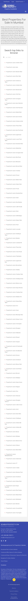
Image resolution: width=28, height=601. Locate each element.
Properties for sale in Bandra (12, 503)
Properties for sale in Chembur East (14, 292)
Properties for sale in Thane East (13, 247)
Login (12, 1)
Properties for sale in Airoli (12, 409)
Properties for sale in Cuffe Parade (14, 206)
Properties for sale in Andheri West (14, 62)
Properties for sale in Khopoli (12, 337)
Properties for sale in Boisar (12, 431)
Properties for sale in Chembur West (14, 274)
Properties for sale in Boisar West (14, 364)
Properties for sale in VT (11, 463)
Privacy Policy (14, 594)
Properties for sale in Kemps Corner (14, 319)
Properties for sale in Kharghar (13, 328)
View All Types (4, 561)
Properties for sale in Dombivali (13, 359)
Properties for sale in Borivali (12, 373)
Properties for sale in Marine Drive (14, 440)
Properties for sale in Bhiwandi (13, 161)
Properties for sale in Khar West (13, 76)
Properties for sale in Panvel (12, 175)
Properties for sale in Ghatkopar (13, 418)
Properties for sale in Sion (12, 391)
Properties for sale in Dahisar (13, 445)
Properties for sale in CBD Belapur (14, 215)
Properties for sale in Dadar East (13, 458)
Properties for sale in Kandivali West (14, 143)
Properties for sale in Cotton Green (14, 404)
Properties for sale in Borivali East (14, 265)
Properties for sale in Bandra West (14, 71)
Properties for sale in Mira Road (13, 157)
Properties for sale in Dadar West (14, 184)
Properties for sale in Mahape (13, 436)
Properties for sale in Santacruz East (14, 121)
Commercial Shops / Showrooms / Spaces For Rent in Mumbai (14, 555)
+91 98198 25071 (7, 535)
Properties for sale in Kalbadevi (13, 332)
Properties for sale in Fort (12, 305)
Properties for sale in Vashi (12, 197)
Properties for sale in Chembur (13, 170)
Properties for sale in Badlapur (13, 377)
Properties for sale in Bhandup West (14, 314)
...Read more (8, 579)
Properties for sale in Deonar (13, 355)
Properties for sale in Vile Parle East (14, 107)
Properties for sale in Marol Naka (13, 449)
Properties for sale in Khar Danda (14, 490)
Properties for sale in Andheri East (14, 85)
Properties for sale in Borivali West (14, 166)
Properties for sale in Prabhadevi (13, 256)
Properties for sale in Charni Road (14, 251)
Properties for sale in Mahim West (14, 179)
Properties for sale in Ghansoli (13, 395)
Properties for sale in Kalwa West (14, 481)
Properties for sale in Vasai (12, 310)
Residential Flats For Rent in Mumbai (9, 549)
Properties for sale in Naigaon (13, 386)
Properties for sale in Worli (12, 211)
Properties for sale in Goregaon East (14, 152)
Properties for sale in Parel (12, 224)
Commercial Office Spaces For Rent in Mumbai (11, 552)
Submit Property (20, 1)
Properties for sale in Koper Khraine (14, 287)
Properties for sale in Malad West (14, 112)
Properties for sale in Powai (12, 188)
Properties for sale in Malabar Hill (14, 296)
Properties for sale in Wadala (13, 269)
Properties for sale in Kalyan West (14, 220)
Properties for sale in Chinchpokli (13, 323)
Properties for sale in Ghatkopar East (14, 278)
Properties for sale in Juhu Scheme (14, 116)
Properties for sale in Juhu (12, 67)
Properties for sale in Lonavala (13, 229)
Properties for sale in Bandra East (14, 89)
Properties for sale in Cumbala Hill (14, 242)
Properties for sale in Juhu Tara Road (14, 130)
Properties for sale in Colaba (12, 467)
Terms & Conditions (14, 591)
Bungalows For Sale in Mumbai (8, 558)
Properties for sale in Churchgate (13, 512)
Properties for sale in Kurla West (13, 413)
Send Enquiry (7, 1)
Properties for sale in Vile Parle (13, 94)
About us (14, 588)
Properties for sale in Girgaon (13, 341)
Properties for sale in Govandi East (14, 508)
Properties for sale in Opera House (14, 382)
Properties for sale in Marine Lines (14, 283)
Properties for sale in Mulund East (14, 494)
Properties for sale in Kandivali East (14, 193)
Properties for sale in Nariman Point (14, 472)
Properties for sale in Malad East (13, 148)
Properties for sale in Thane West (14, 125)
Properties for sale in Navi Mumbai (14, 202)
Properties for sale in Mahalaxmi (13, 499)
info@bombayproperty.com (7, 537)
